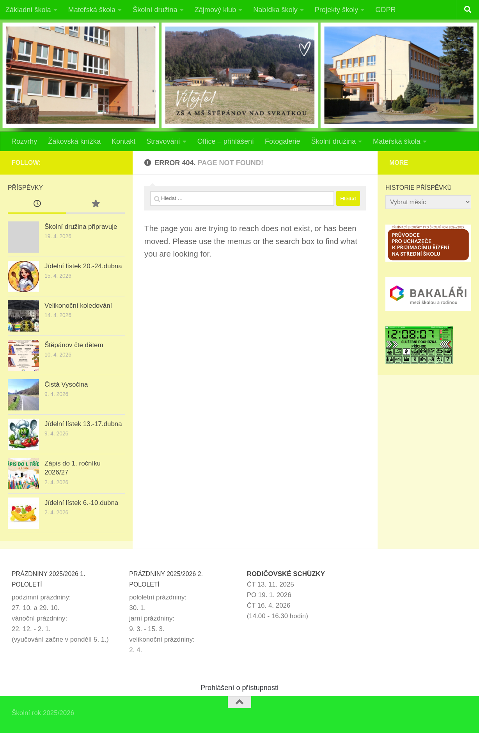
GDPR (385, 10)
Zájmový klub (215, 10)
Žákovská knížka (74, 141)
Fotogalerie (282, 141)
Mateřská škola (92, 10)
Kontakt (123, 141)
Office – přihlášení (225, 141)
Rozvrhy (24, 141)
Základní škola (28, 10)
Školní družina (155, 10)
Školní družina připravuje (80, 226)
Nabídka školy (275, 10)
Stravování (163, 141)
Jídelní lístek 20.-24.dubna (83, 266)
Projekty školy (336, 10)
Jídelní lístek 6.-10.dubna (81, 503)
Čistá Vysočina (66, 384)
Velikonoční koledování (78, 305)
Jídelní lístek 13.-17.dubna (83, 424)
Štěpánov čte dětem (73, 345)
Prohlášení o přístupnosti (239, 688)
